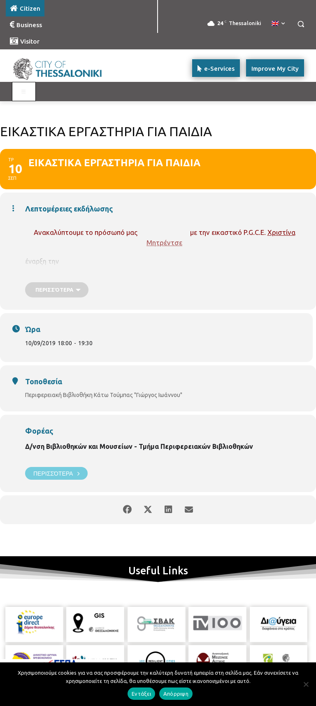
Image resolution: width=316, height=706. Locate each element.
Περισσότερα (56, 473)
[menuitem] (278, 24)
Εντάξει (141, 694)
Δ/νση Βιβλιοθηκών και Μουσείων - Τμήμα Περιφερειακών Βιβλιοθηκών (139, 446)
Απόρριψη (175, 694)
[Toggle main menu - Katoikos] (24, 92)
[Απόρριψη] (306, 684)
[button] (300, 24)
